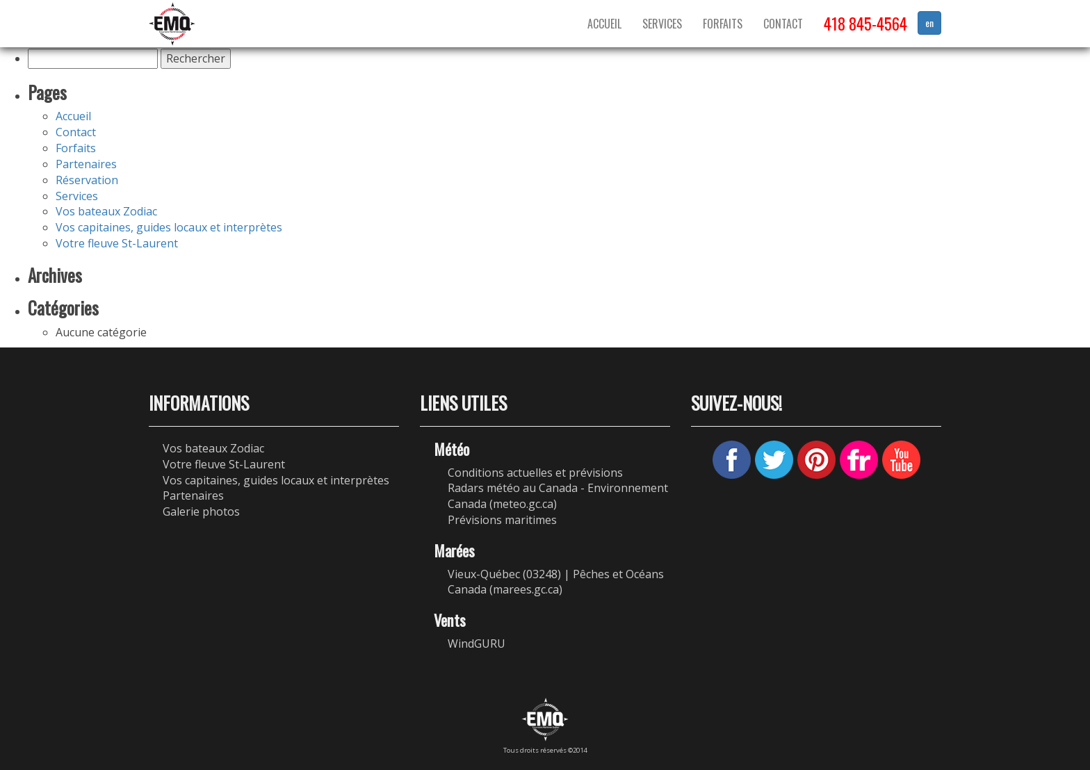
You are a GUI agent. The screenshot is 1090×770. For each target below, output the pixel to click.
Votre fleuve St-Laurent (117, 243)
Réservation (87, 180)
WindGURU (476, 643)
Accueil (604, 23)
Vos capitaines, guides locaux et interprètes (169, 227)
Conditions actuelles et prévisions (535, 472)
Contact (783, 23)
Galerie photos (201, 511)
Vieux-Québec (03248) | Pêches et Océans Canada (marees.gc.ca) (556, 582)
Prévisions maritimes (502, 519)
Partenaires (86, 164)
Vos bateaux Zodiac (106, 211)
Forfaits (722, 23)
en (929, 22)
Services (662, 23)
